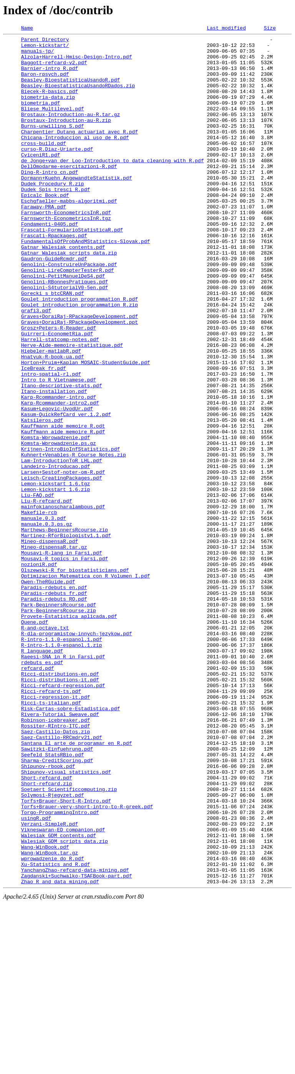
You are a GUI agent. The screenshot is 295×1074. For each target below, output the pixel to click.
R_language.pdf (42, 775)
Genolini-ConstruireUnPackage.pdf (69, 311)
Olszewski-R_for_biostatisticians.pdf (75, 678)
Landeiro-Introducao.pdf (55, 553)
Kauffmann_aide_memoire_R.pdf (63, 512)
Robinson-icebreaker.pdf (55, 858)
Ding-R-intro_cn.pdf (49, 200)
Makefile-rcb (39, 609)
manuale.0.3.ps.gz (46, 622)
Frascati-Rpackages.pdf (54, 276)
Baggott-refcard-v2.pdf (54, 69)
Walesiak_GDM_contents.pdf (58, 996)
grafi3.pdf (36, 366)
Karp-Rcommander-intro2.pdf (60, 477)
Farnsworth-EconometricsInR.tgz (66, 256)
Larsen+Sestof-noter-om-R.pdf (63, 560)
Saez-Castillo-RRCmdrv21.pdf (61, 879)
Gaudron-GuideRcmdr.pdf (54, 304)
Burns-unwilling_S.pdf (52, 145)
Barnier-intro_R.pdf (49, 76)
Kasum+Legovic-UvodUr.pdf (57, 484)
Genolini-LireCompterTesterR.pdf (67, 318)
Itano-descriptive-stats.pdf (61, 456)
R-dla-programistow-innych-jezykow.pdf (76, 754)
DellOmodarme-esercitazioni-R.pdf (69, 193)
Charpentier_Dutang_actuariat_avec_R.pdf (79, 152)
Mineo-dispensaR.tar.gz (54, 650)
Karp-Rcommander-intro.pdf (58, 470)
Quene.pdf (34, 740)
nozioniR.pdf (39, 671)
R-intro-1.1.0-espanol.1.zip (61, 768)
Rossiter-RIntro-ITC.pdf (55, 865)
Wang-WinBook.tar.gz (49, 1017)
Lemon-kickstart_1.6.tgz (55, 574)
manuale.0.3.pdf (43, 616)
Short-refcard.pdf (46, 927)
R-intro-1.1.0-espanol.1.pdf (61, 761)
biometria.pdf (40, 117)
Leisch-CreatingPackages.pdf (61, 567)
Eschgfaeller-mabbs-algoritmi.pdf (69, 235)
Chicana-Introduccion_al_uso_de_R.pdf (75, 159)
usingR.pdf (36, 975)
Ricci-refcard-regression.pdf (63, 816)
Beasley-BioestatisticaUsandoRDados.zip (78, 96)
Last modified (226, 28)
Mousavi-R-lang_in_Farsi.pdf (61, 657)
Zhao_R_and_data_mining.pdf (60, 1052)
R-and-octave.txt (45, 747)
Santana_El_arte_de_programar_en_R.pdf (76, 886)
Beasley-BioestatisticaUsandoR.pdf (70, 90)
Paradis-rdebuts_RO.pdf (54, 712)
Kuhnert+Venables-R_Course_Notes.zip (73, 539)
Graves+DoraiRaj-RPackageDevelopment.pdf (79, 373)
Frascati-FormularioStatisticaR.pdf (72, 269)
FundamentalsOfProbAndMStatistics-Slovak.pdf (85, 283)
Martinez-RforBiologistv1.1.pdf (66, 636)
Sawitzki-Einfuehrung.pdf (57, 892)
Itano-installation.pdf (54, 463)
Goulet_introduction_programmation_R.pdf (79, 353)
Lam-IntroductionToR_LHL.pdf (61, 546)
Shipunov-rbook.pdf (48, 913)
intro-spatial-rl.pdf (51, 443)
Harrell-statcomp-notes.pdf (60, 401)
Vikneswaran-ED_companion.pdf (63, 989)
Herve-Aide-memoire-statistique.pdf (72, 408)
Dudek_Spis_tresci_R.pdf (55, 221)
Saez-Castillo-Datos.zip (55, 872)
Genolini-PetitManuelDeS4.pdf (63, 325)
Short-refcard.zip (46, 934)
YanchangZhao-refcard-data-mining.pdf (75, 1038)
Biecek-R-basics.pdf (49, 103)
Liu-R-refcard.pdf (46, 595)
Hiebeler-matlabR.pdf (51, 415)
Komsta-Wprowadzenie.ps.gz (58, 526)
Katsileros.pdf (42, 498)
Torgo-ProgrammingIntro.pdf (60, 969)
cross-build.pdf (43, 166)
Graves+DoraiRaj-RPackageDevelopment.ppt (79, 380)
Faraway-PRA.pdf (43, 242)
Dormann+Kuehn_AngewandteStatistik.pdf (76, 207)
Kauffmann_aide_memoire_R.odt (63, 505)
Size (270, 28)
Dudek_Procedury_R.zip (52, 214)
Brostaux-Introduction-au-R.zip (66, 138)
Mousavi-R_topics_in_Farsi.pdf (64, 664)
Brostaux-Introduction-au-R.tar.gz (70, 131)
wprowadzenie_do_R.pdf (52, 1024)
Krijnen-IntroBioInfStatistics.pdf (70, 533)
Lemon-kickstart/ (45, 48)
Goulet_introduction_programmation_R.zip (79, 359)
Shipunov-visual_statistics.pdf (66, 920)
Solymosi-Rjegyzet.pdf (52, 948)
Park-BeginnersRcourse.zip (58, 726)
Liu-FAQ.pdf (37, 588)
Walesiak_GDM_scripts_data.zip (64, 1003)
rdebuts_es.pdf (42, 789)
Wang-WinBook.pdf (45, 1010)
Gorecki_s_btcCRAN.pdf (52, 346)
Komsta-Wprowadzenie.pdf (55, 519)
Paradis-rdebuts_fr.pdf (54, 706)
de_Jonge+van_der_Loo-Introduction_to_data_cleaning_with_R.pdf (112, 186)
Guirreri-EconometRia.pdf (57, 394)
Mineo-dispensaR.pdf (49, 643)
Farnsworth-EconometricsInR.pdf (66, 249)
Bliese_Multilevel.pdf (52, 124)
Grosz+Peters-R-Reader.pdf (58, 387)
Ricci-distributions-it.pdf (60, 809)
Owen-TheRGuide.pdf (48, 692)
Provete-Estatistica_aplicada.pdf (69, 733)
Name (27, 28)
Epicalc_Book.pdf (45, 228)
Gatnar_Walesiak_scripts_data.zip (69, 297)
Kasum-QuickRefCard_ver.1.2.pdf (66, 491)
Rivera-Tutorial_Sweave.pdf (60, 851)
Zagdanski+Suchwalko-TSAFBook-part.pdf (76, 1045)
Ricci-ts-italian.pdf (51, 837)
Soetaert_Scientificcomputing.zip (69, 941)
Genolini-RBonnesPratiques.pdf (64, 332)
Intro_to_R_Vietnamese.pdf (58, 449)
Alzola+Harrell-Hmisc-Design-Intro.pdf (76, 62)
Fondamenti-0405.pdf (49, 263)
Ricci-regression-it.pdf (55, 830)
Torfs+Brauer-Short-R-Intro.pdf (66, 955)
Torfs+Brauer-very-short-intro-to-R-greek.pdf (87, 962)
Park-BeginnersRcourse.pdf (58, 719)
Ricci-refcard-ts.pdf (51, 823)
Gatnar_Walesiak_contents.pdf (63, 290)
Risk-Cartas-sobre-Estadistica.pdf (70, 844)
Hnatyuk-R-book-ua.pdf (52, 422)
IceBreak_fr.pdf (43, 436)
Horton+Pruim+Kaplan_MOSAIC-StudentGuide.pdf (85, 429)
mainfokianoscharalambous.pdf (63, 602)
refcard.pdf (37, 796)
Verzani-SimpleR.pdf (49, 982)
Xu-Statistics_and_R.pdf (55, 1031)
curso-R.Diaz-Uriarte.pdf (57, 173)
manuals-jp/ (37, 55)
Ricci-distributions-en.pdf (60, 802)
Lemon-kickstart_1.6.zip (55, 581)
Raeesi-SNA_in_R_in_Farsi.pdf (63, 782)
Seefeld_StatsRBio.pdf (52, 899)
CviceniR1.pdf (40, 180)
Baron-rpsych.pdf (45, 83)
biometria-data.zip (48, 110)
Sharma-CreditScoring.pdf (57, 906)
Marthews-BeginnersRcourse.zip (64, 629)
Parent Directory (45, 41)
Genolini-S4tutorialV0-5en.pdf (64, 339)
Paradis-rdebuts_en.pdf (54, 699)
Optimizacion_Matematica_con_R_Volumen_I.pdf (85, 685)
